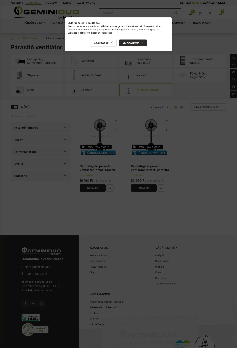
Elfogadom (131, 42)
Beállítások (101, 42)
